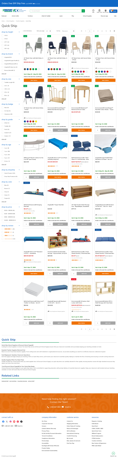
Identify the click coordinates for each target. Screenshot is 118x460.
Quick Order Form (96, 431)
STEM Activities (96, 438)
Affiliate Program (96, 433)
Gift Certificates (71, 431)
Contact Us (70, 421)
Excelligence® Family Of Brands (50, 445)
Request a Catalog (97, 421)
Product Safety (46, 448)
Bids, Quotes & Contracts (73, 440)
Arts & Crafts (15, 16)
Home (3, 21)
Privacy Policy (45, 431)
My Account (70, 438)
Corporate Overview (47, 423)
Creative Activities (97, 440)
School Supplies (87, 16)
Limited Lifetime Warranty (49, 428)
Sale (115, 16)
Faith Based (95, 423)
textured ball (5, 381)
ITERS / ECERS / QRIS (97, 428)
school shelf (31, 381)
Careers (44, 426)
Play (73, 16)
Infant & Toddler (46, 16)
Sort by (58, 30)
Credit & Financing (72, 436)
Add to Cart (60, 130)
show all (4, 73)
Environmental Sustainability (49, 450)
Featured (4, 16)
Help (93, 11)
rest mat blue (12, 381)
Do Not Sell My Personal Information (51, 433)
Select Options (34, 80)
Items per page (40, 30)
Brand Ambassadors (97, 436)
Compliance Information (48, 438)
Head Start (95, 426)
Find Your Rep (70, 443)
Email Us (68, 407)
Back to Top (113, 454)
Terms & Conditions (47, 436)
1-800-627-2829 (55, 407)
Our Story (44, 421)
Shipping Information (72, 423)
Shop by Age (104, 16)
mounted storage (22, 381)
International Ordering (73, 433)
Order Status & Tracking (73, 426)
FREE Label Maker (96, 445)
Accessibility (45, 443)
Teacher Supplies (20, 21)
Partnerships (45, 440)
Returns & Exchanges (72, 428)
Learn (61, 16)
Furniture (30, 16)
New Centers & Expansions (99, 443)
